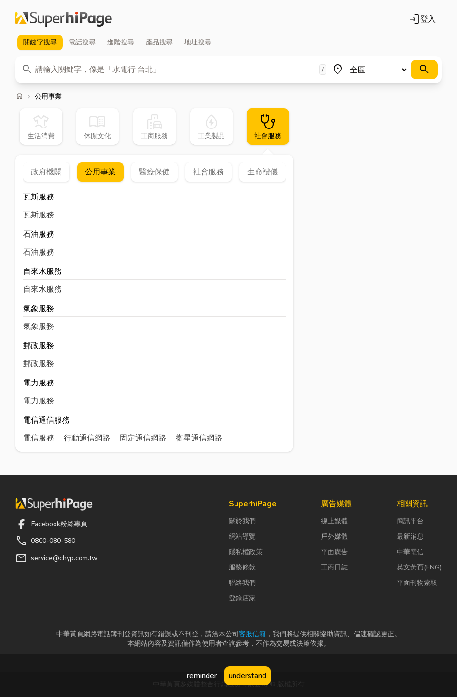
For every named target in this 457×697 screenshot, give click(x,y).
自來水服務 (42, 272)
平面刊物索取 (417, 582)
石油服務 (38, 235)
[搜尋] (424, 69)
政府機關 (46, 172)
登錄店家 (242, 598)
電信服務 (38, 438)
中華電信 (410, 551)
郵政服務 (38, 346)
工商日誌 (334, 567)
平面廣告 (334, 551)
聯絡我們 (242, 582)
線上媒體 (334, 521)
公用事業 (100, 172)
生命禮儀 (262, 172)
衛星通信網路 (199, 438)
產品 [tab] (159, 42)
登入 (422, 19)
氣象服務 (38, 309)
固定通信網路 (143, 438)
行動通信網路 (87, 438)
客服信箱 (252, 634)
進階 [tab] (120, 42)
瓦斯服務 (38, 197)
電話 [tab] (82, 42)
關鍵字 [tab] (40, 42)
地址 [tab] (197, 42)
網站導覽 (242, 536)
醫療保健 (154, 172)
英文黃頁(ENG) (419, 567)
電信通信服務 (46, 421)
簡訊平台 (410, 521)
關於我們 (242, 521)
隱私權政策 (246, 551)
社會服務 (208, 172)
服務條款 (242, 567)
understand (247, 675)
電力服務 (38, 383)
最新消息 (410, 536)
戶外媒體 (334, 536)
